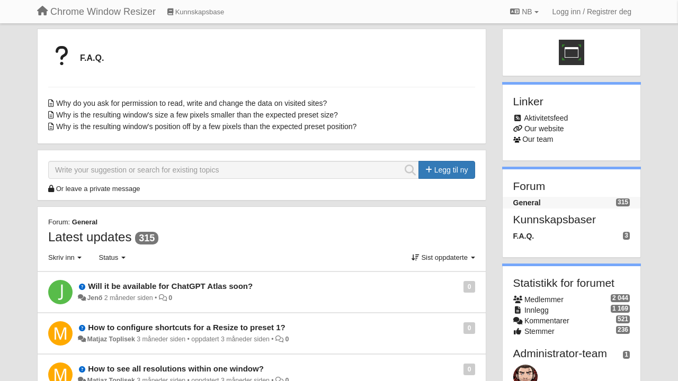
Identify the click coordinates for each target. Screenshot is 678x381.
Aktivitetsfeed (546, 118)
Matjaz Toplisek (111, 339)
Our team (537, 139)
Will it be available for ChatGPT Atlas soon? (170, 286)
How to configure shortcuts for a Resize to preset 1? (187, 327)
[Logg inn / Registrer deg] (592, 12)
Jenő (94, 298)
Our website (544, 128)
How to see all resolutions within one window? (176, 368)
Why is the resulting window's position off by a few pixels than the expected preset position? (206, 126)
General (84, 222)
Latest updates (89, 237)
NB (524, 11)
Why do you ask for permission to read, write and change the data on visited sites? (191, 103)
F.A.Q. (92, 57)
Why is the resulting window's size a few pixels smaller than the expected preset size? (197, 115)
